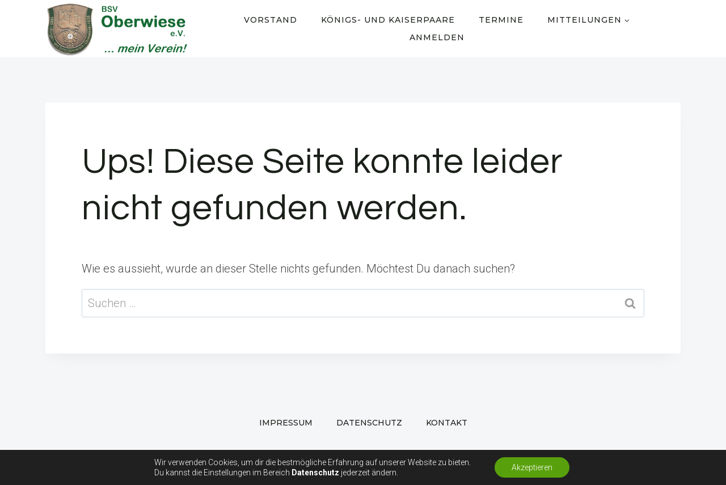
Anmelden (437, 37)
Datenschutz (369, 423)
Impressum (286, 423)
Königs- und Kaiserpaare (388, 20)
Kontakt (446, 423)
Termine (501, 20)
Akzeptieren (532, 467)
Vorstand (270, 20)
